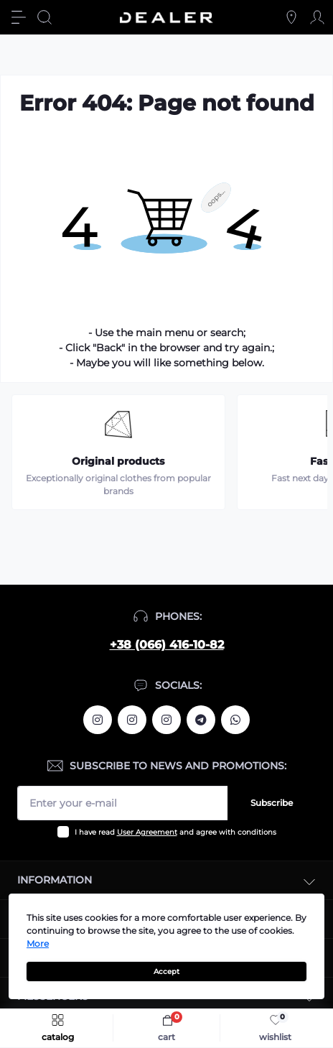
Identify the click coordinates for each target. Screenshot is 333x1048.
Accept (166, 971)
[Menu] (18, 17)
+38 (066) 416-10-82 (167, 644)
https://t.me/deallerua (201, 719)
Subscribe (271, 802)
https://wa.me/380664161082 (235, 719)
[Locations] (291, 17)
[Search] (44, 17)
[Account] (317, 17)
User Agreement (147, 832)
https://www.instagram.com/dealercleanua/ (166, 719)
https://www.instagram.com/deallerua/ (132, 719)
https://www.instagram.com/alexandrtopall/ (98, 719)
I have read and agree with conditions (175, 832)
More (38, 943)
